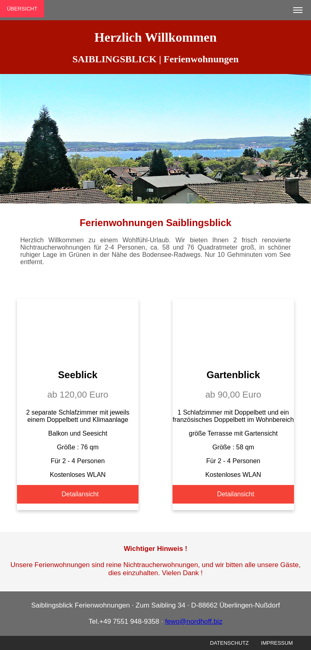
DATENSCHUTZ (229, 643)
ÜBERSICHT (22, 9)
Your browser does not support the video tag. (77, 329)
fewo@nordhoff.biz (193, 621)
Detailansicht (80, 494)
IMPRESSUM (277, 643)
